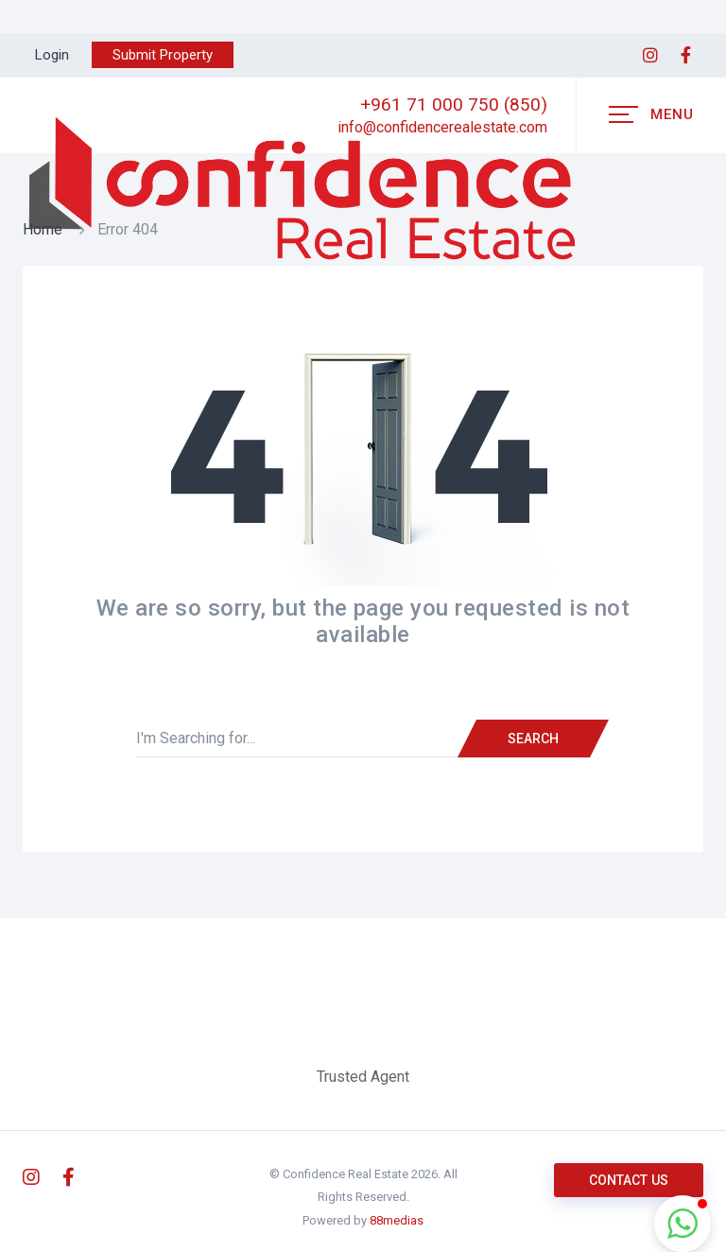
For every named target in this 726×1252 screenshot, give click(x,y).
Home (42, 229)
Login (52, 54)
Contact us (628, 1180)
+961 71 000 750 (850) (453, 104)
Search (533, 738)
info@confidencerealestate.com (442, 127)
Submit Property (162, 54)
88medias (397, 1220)
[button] (682, 1223)
